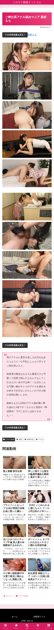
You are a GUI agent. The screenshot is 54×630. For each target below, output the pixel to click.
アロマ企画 (8, 439)
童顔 (19, 439)
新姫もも (32, 34)
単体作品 (29, 439)
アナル (39, 439)
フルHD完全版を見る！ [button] (14, 35)
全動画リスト (39, 616)
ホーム (15, 616)
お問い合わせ (27, 621)
